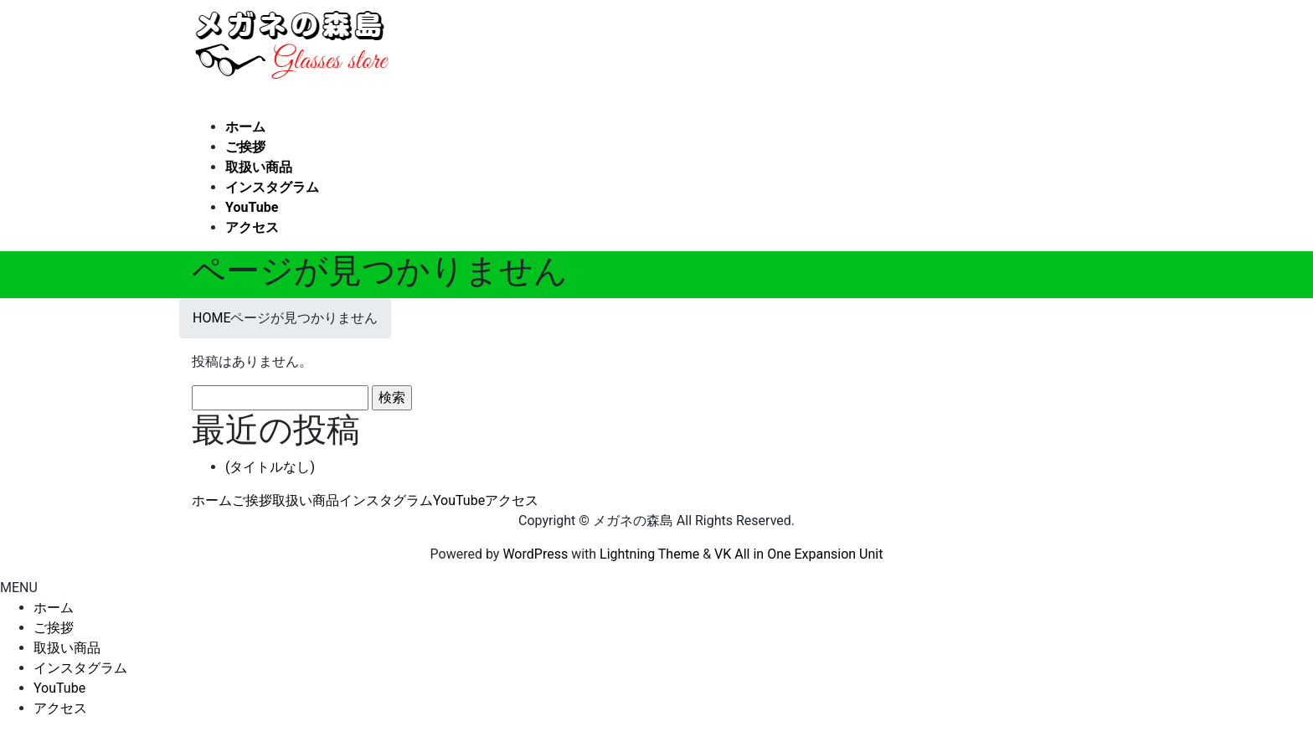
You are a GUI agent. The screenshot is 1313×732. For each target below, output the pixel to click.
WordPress (535, 554)
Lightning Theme (649, 554)
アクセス (511, 500)
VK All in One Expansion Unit (798, 554)
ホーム (212, 500)
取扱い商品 (305, 500)
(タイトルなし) (270, 467)
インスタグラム (386, 500)
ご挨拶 (252, 500)
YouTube (459, 500)
